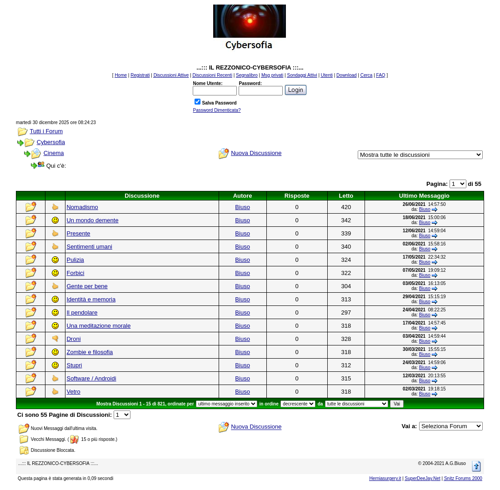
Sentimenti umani (89, 246)
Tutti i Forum (46, 131)
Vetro (73, 391)
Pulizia (75, 259)
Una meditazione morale (98, 325)
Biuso (242, 207)
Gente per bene (86, 286)
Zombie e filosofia (89, 352)
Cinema (54, 153)
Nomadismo (82, 207)
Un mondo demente (92, 220)
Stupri (74, 365)
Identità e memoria (90, 299)
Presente (78, 233)
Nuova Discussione (256, 153)
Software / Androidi (91, 378)
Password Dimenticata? (216, 110)
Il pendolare (81, 312)
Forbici (75, 273)
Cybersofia (51, 142)
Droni (73, 338)
